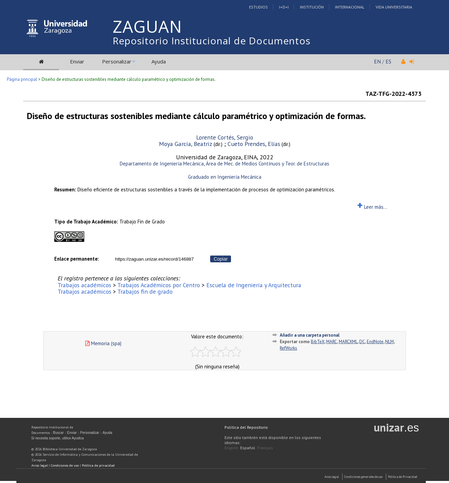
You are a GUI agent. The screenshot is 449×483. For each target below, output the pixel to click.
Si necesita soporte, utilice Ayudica (57, 438)
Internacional (349, 7)
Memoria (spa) (103, 343)
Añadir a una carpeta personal (309, 335)
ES (388, 61)
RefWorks (288, 348)
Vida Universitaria (394, 7)
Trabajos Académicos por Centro (158, 285)
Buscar (58, 433)
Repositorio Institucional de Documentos (211, 40)
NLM (389, 342)
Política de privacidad (98, 465)
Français (265, 447)
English (231, 447)
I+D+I (284, 7)
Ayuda (158, 61)
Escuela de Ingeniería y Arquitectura (253, 285)
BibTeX (317, 342)
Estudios (258, 7)
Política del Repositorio (246, 427)
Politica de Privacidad (402, 477)
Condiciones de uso (65, 465)
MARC (331, 342)
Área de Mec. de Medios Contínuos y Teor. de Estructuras (267, 163)
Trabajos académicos (84, 285)
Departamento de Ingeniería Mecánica (162, 163)
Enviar (77, 61)
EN (377, 61)
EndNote (375, 342)
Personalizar (116, 61)
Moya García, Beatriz (185, 144)
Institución (312, 7)
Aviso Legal (331, 477)
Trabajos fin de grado (145, 291)
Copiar (221, 259)
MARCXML (348, 342)
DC (362, 342)
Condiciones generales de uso (363, 477)
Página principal (22, 79)
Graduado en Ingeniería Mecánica (224, 177)
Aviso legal (39, 465)
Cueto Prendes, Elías (254, 144)
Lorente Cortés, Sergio (224, 137)
